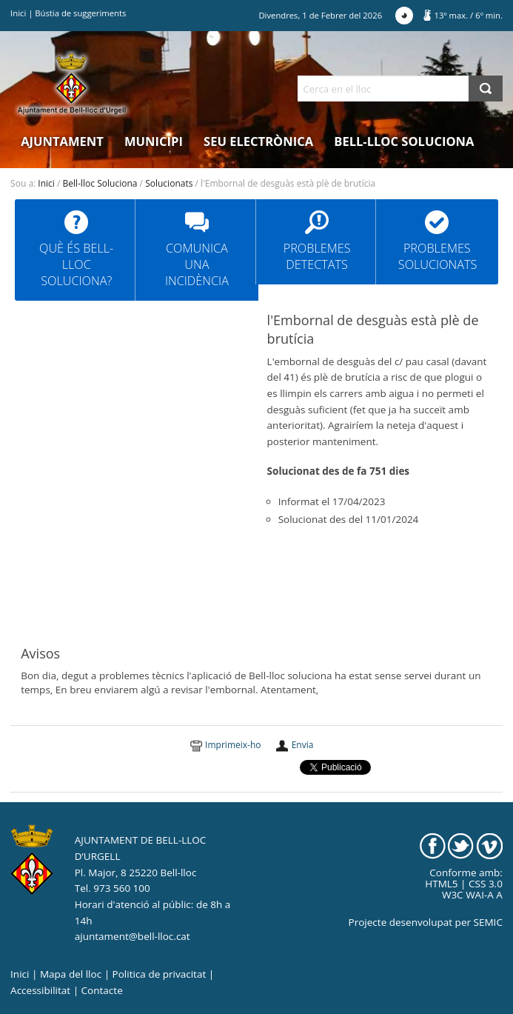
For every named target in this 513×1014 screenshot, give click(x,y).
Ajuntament (62, 141)
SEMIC (488, 922)
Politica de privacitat (160, 974)
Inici (18, 13)
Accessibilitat (40, 990)
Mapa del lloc (70, 974)
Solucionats (168, 183)
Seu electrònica (258, 141)
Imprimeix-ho (233, 744)
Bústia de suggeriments (80, 13)
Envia (303, 744)
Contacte (102, 990)
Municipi (153, 141)
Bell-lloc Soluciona (404, 141)
